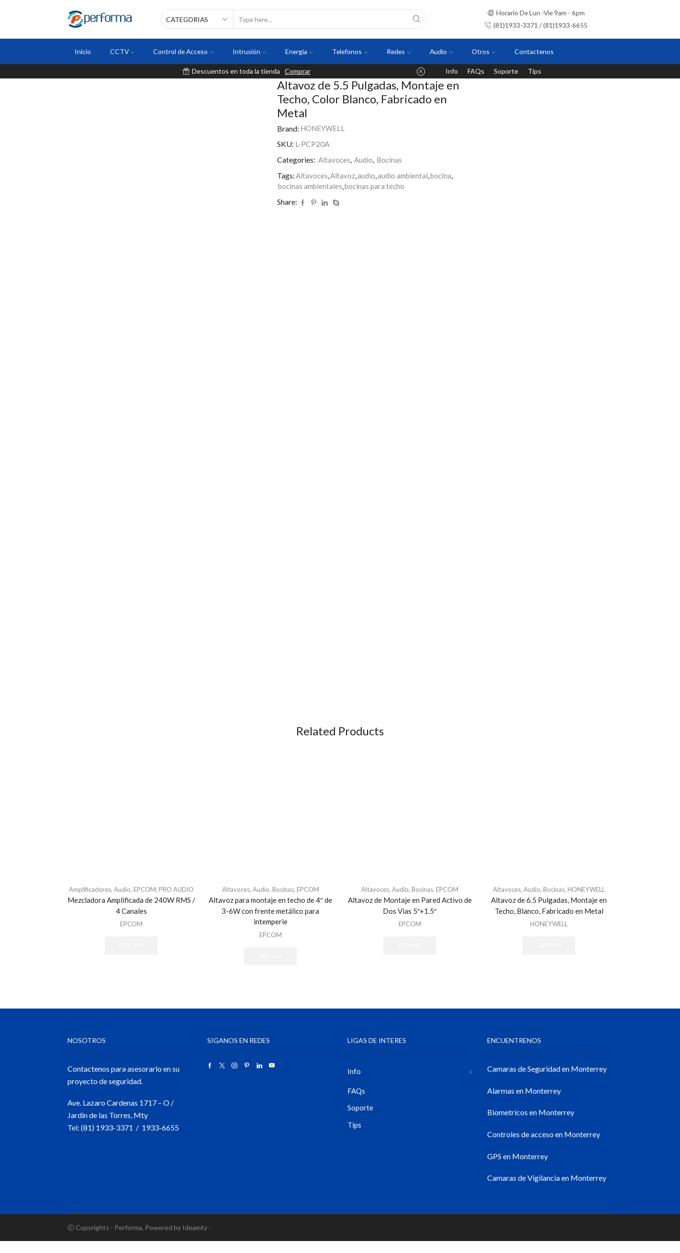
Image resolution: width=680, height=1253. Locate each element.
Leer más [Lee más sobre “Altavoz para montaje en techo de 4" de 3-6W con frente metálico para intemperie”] (270, 967)
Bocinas (392, 159)
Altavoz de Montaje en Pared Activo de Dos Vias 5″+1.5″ (410, 915)
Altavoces (334, 159)
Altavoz (344, 175)
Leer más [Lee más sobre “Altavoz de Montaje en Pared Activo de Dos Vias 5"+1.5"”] (410, 955)
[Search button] (417, 19)
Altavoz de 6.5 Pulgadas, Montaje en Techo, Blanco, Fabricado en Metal (549, 915)
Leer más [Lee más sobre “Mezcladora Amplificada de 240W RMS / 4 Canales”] (131, 965)
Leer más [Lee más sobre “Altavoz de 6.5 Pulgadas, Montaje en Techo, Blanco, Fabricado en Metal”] (549, 955)
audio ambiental (406, 175)
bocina (446, 175)
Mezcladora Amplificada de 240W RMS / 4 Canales (131, 925)
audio (368, 175)
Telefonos (350, 51)
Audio (441, 51)
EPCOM (157, 899)
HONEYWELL (324, 128)
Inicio (83, 51)
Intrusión (249, 51)
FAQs (476, 71)
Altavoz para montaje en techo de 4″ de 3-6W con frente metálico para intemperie (270, 921)
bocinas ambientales (312, 186)
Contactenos (534, 51)
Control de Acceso (183, 51)
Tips (534, 71)
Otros (483, 51)
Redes (399, 51)
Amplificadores (99, 899)
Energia (299, 51)
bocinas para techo (379, 186)
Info (452, 71)
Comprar (298, 71)
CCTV (122, 51)
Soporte (506, 71)
